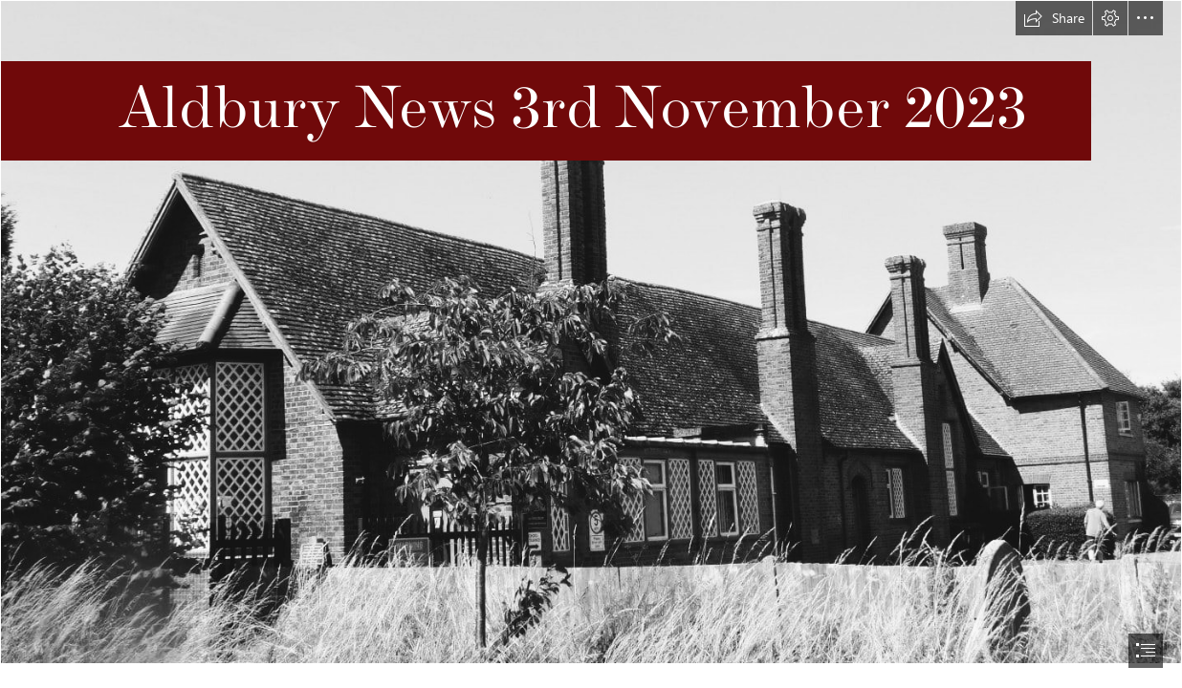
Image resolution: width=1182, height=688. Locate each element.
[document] (591, 344)
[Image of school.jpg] (591, 332)
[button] (1054, 18)
